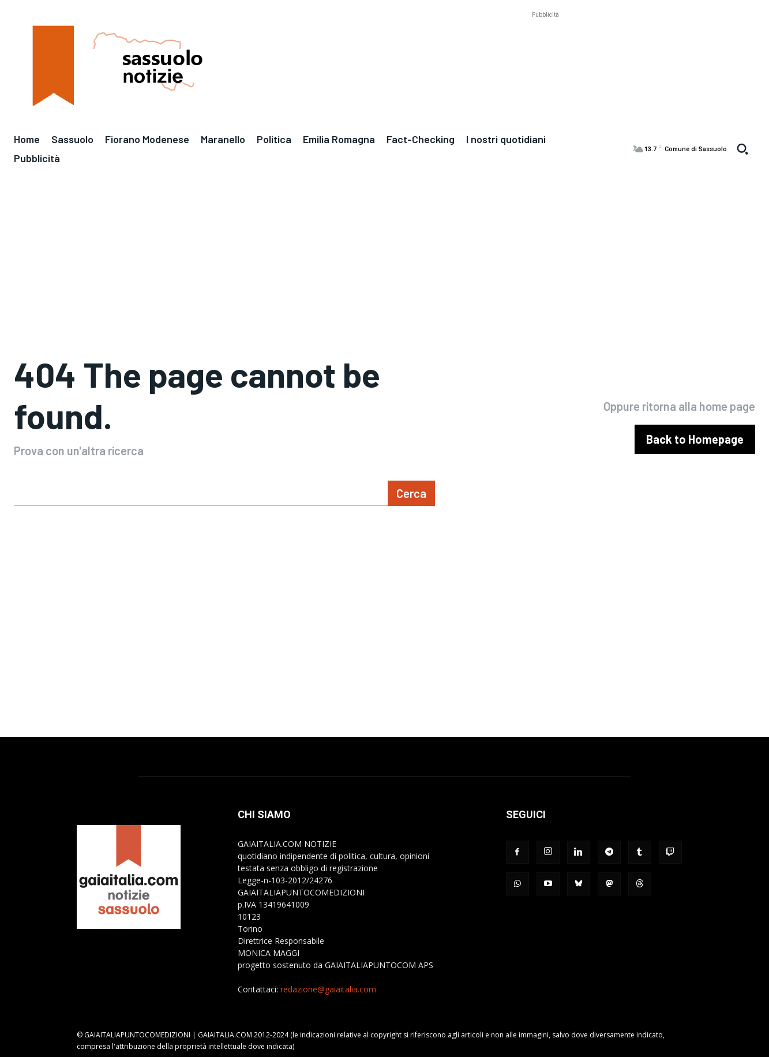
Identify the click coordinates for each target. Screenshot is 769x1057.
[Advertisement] (545, 47)
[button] (742, 149)
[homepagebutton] (695, 439)
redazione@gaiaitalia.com (328, 989)
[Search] (411, 493)
